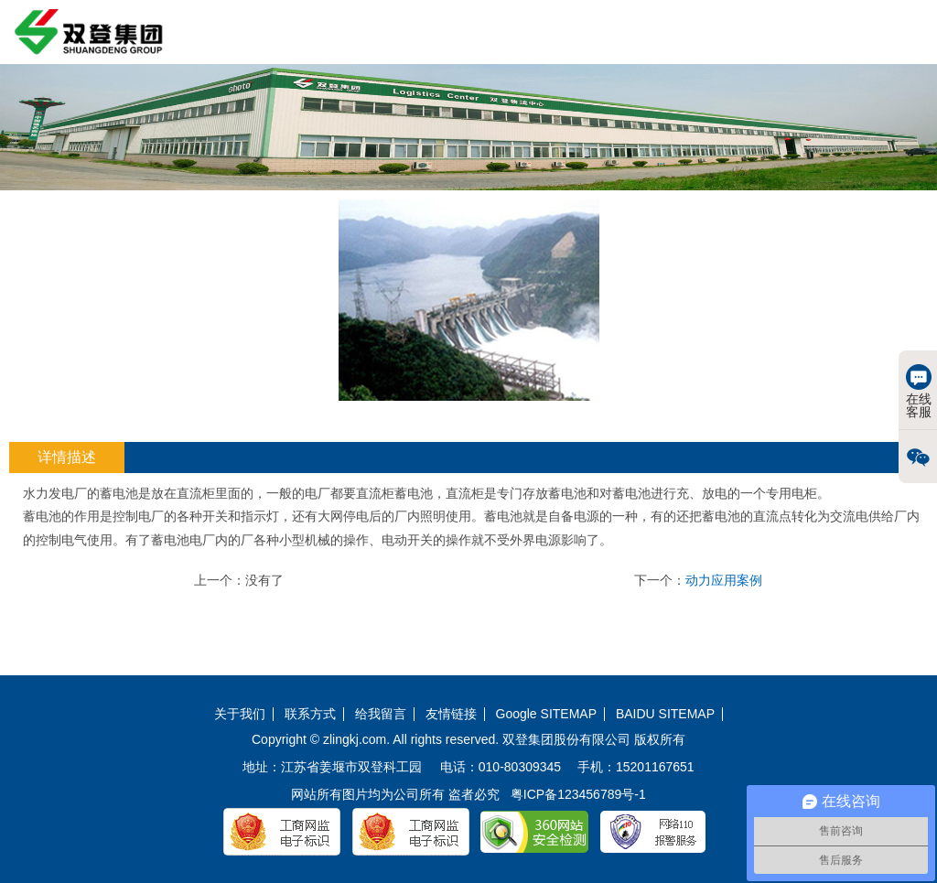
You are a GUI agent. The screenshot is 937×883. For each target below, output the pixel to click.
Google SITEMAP (547, 714)
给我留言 (380, 714)
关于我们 (239, 714)
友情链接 (451, 714)
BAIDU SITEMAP (665, 714)
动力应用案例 (723, 580)
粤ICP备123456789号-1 (578, 794)
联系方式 (310, 714)
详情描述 (67, 457)
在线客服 (919, 391)
